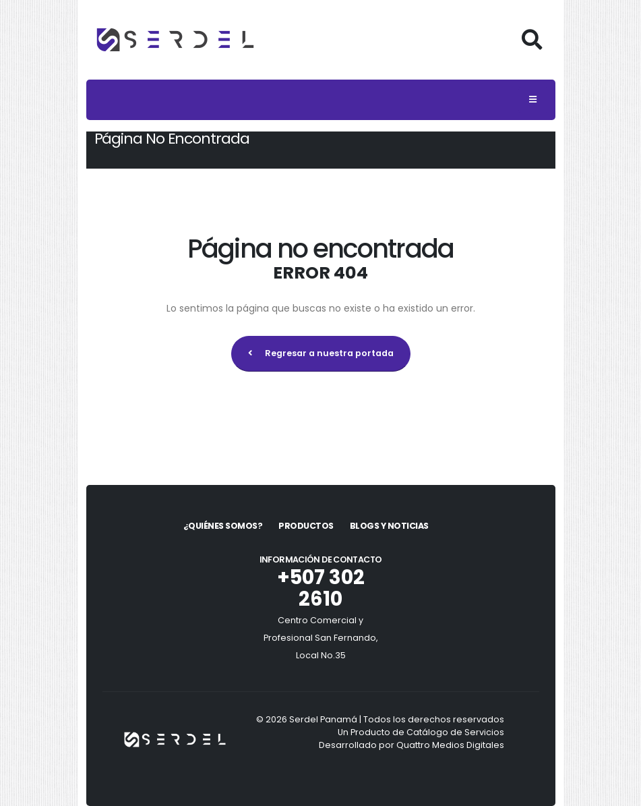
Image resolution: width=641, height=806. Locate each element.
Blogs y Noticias (389, 525)
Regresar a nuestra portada (321, 353)
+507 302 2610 (321, 588)
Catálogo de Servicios (455, 732)
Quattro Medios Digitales (450, 745)
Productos (306, 525)
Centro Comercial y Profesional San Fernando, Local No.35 (321, 637)
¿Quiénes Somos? (223, 525)
